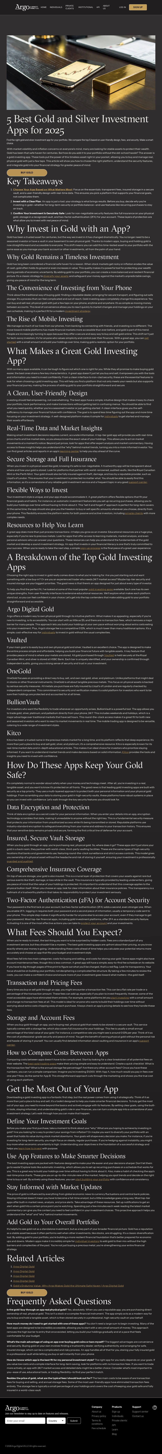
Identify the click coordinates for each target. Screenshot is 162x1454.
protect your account (94, 923)
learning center (69, 451)
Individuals (117, 1416)
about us (106, 7)
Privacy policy (99, 1416)
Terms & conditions (97, 1422)
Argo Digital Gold (24, 1266)
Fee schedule (99, 1428)
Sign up (116, 1411)
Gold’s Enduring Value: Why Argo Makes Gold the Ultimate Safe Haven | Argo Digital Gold (68, 1285)
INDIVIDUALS (56, 7)
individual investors (87, 1241)
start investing (120, 997)
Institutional (85, 7)
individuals (111, 416)
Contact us (138, 1416)
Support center (140, 1411)
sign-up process (90, 548)
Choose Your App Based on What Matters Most (42, 189)
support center (138, 482)
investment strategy (77, 311)
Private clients (119, 1420)
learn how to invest (30, 1148)
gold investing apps (100, 589)
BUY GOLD (27, 172)
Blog (114, 1434)
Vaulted (109, 655)
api (98, 7)
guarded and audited (20, 861)
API (114, 1425)
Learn (115, 1429)
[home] (27, 8)
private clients (69, 7)
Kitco (125, 752)
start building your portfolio (92, 1179)
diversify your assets (56, 276)
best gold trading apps (42, 1063)
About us (96, 1411)
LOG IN (122, 7)
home (44, 7)
